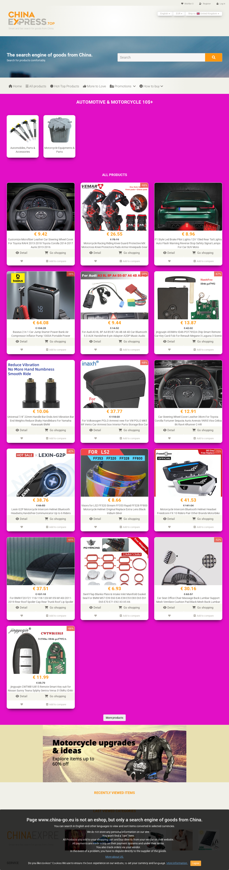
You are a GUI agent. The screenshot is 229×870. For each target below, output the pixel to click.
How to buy (151, 86)
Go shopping (55, 253)
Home (15, 86)
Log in (221, 3)
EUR (179, 13)
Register (205, 3)
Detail (21, 253)
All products (36, 86)
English (165, 13)
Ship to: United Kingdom (203, 13)
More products (114, 713)
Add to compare (56, 260)
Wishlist (187, 3)
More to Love (94, 86)
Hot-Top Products (64, 86)
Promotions (123, 86)
